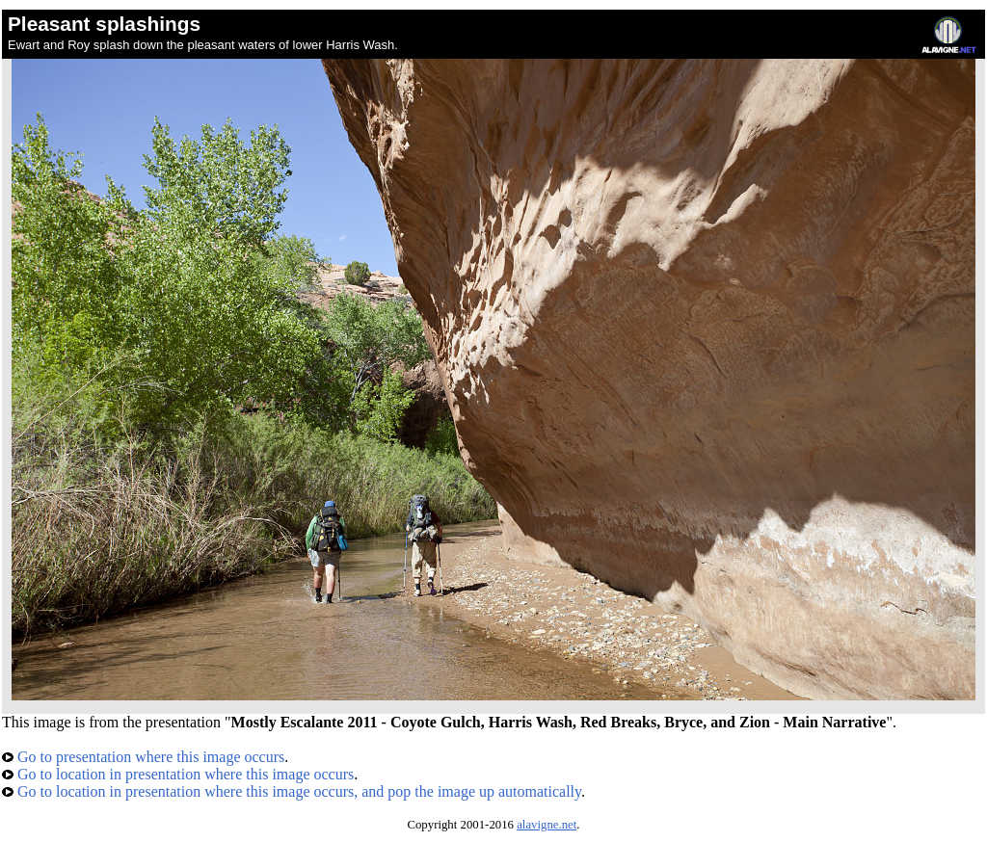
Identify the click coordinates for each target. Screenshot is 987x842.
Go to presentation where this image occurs (143, 757)
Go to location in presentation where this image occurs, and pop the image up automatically (291, 791)
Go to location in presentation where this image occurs (178, 774)
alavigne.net (546, 824)
